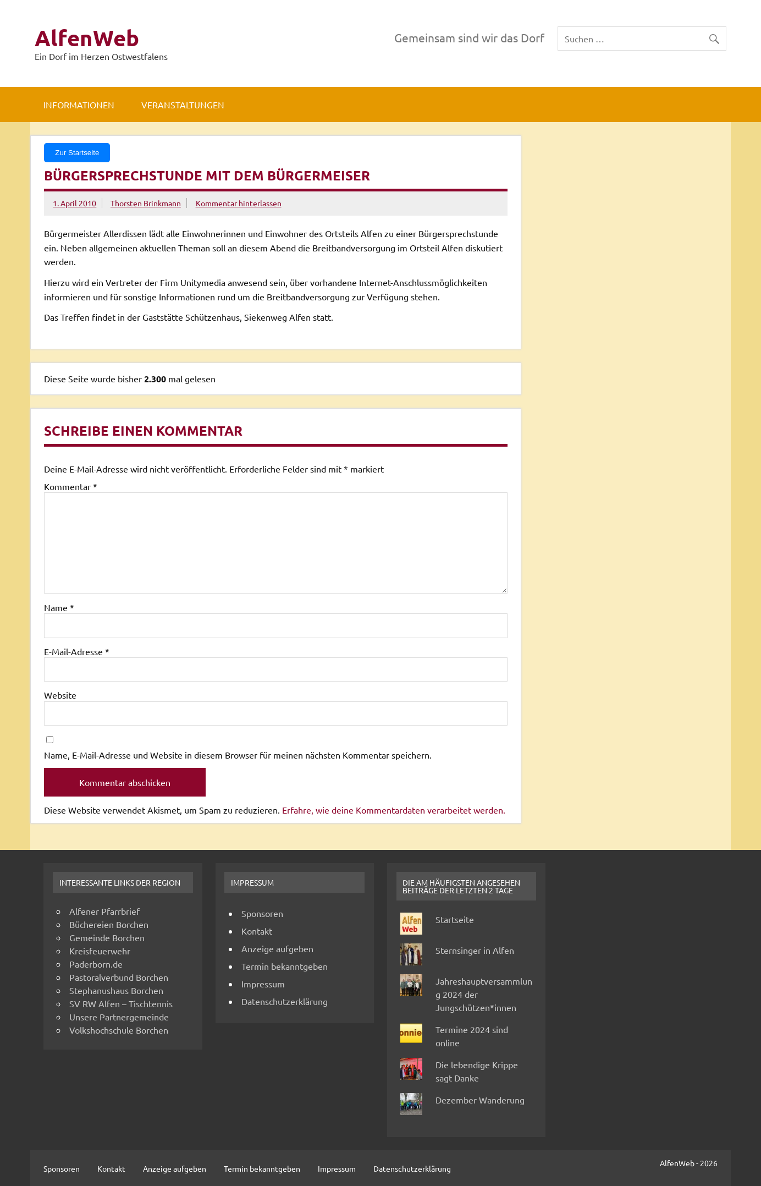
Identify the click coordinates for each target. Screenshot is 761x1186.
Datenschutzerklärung (284, 1001)
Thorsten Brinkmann (146, 203)
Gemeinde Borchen (107, 937)
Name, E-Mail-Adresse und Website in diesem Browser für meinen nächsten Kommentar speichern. (238, 754)
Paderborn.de (96, 963)
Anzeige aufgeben (277, 948)
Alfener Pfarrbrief (104, 910)
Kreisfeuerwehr (99, 950)
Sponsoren (262, 913)
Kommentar (70, 486)
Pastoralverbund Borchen (118, 976)
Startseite (454, 919)
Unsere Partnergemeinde (119, 1016)
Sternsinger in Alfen (474, 950)
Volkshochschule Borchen (118, 1029)
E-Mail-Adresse (76, 651)
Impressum (263, 983)
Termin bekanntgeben (284, 965)
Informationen (78, 104)
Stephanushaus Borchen (116, 990)
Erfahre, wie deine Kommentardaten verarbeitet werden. (393, 809)
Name (59, 607)
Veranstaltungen (182, 104)
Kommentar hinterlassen (239, 203)
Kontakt (256, 930)
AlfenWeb (87, 37)
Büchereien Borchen (108, 924)
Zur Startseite (77, 153)
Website (60, 694)
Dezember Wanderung (480, 1099)
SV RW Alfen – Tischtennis (121, 1003)
